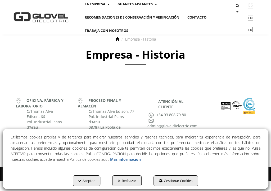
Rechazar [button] (127, 180)
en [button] (250, 17)
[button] (41, 17)
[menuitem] (132, 17)
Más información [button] (125, 159)
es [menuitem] (250, 5)
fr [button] (250, 29)
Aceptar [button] (86, 180)
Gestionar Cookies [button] (175, 180)
